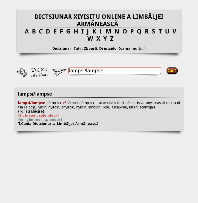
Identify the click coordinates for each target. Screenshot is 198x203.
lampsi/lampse (35, 94)
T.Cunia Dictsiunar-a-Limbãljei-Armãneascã (62, 124)
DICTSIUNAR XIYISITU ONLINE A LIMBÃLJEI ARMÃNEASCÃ (99, 20)
